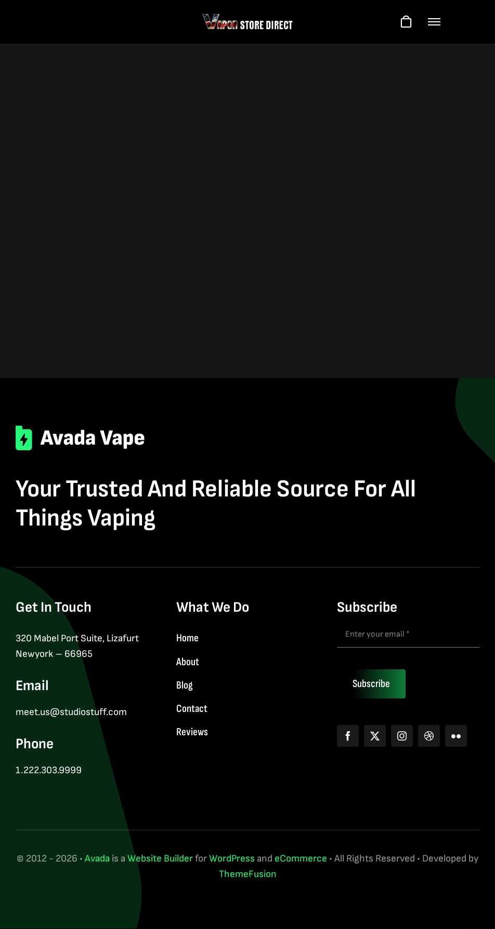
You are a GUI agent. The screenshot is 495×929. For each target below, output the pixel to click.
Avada (97, 859)
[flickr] (456, 736)
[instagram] (402, 736)
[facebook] (348, 736)
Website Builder (160, 859)
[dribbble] (429, 736)
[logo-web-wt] (247, 18)
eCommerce (301, 859)
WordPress (232, 859)
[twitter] (375, 736)
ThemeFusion (248, 874)
